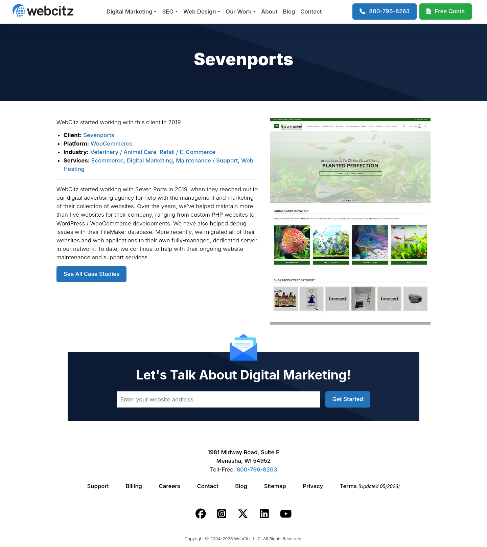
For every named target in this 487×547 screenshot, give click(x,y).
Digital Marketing (130, 11)
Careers (169, 486)
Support (98, 486)
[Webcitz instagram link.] (221, 513)
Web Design (199, 11)
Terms (370, 486)
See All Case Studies (91, 273)
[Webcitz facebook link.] (200, 513)
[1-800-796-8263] (384, 11)
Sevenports (98, 135)
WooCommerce (112, 143)
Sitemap (275, 486)
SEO (167, 11)
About (269, 11)
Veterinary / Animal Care (123, 152)
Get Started (347, 399)
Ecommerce (107, 160)
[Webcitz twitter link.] (243, 513)
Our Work (238, 11)
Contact (311, 11)
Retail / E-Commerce (187, 152)
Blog (289, 11)
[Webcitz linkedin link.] (264, 513)
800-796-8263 (256, 469)
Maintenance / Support (207, 160)
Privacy (313, 486)
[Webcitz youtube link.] (286, 513)
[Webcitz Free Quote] (445, 11)
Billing (134, 486)
